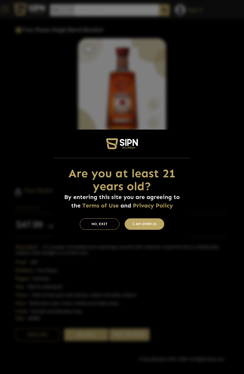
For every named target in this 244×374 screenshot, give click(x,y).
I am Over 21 (145, 224)
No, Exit (100, 224)
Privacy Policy (153, 205)
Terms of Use (100, 205)
